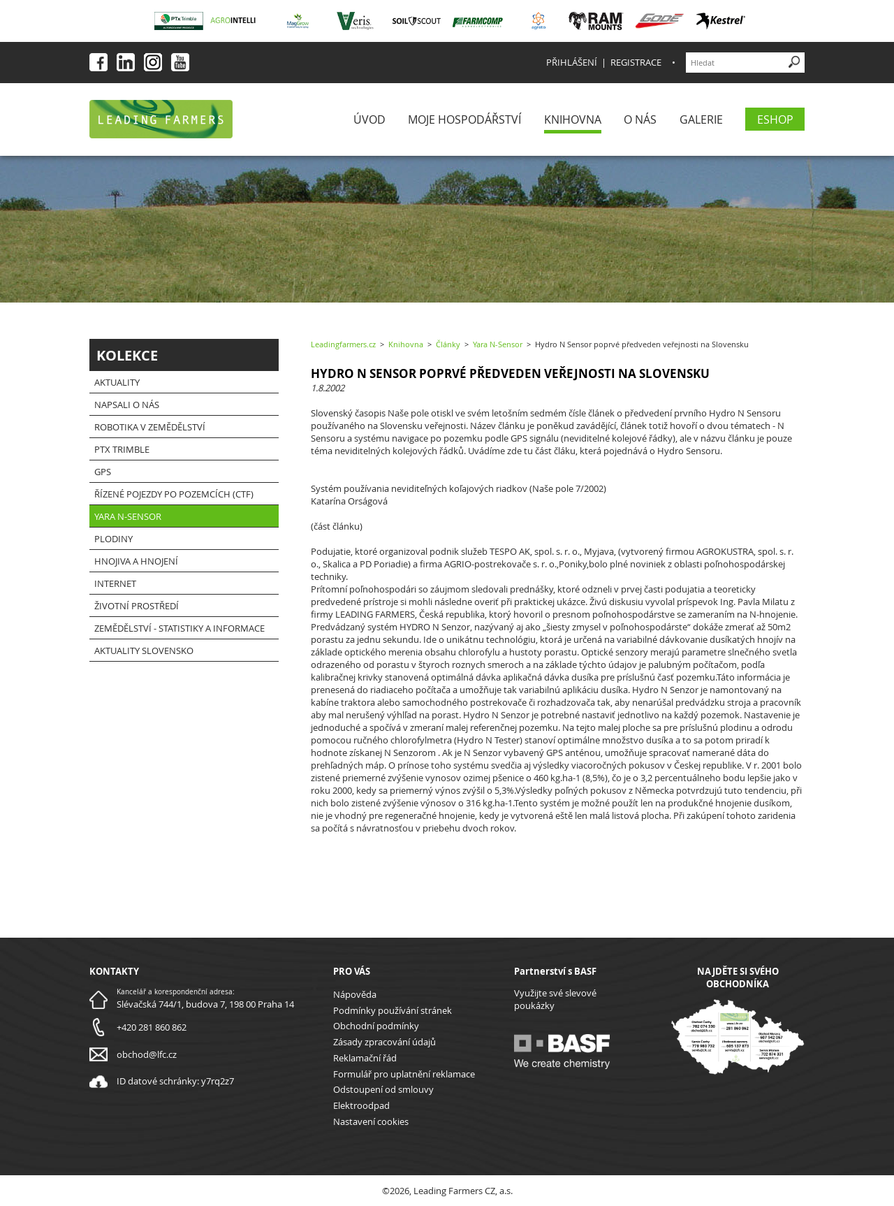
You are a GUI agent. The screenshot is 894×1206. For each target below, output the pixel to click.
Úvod (369, 119)
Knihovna (572, 119)
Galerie (701, 119)
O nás (640, 119)
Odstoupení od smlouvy (383, 1089)
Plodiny (113, 538)
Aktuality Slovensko (143, 650)
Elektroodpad (361, 1105)
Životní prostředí (136, 606)
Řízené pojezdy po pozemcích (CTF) (174, 494)
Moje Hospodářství (464, 119)
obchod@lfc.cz (147, 1054)
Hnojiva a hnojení (136, 561)
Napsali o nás (126, 404)
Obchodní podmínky (376, 1025)
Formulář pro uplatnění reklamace (404, 1074)
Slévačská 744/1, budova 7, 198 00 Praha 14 (205, 1004)
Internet (115, 583)
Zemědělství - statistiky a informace (179, 628)
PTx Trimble (121, 449)
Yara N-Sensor (127, 516)
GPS (102, 471)
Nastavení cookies (371, 1121)
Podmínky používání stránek (392, 1010)
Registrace (635, 62)
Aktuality (117, 382)
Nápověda (354, 994)
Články (448, 344)
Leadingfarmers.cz (343, 344)
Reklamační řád (365, 1058)
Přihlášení (571, 62)
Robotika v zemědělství (149, 427)
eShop (775, 119)
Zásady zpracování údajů (384, 1042)
